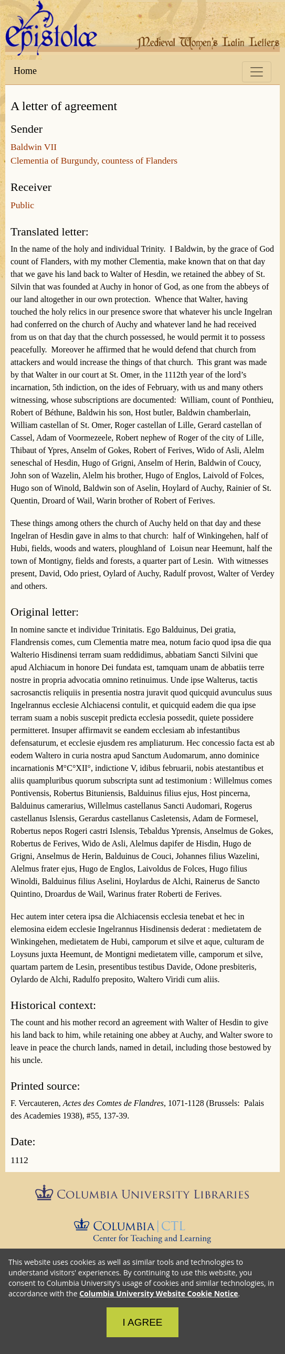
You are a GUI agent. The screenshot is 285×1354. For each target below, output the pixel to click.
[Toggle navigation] (256, 71)
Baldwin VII (33, 147)
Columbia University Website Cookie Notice (158, 1293)
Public (22, 205)
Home (25, 71)
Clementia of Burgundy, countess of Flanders (93, 160)
